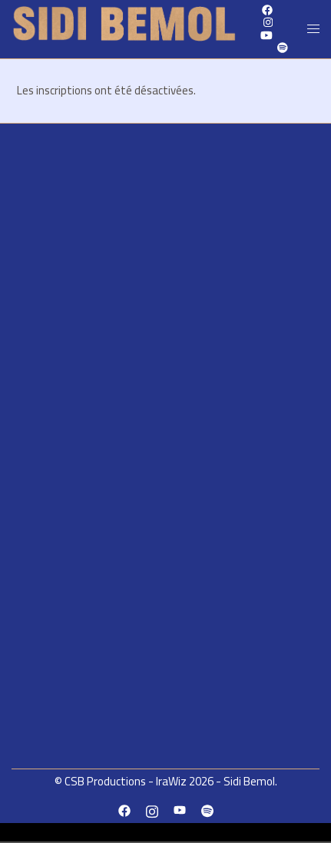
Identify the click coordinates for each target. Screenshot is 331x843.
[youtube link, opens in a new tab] (266, 35)
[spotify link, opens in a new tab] (282, 48)
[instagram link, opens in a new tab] (266, 22)
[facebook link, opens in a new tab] (124, 809)
